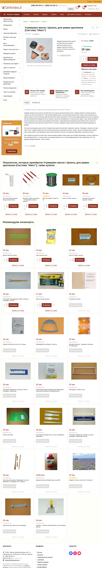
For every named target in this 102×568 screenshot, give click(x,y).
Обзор (27, 102)
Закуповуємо (7, 96)
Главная (25, 21)
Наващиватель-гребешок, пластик (46, 338)
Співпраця (40, 554)
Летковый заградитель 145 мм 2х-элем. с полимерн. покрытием (15, 384)
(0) (7, 190)
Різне (5, 100)
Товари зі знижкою (42, 556)
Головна (26, 14)
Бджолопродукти (9, 78)
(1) (73, 472)
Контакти (40, 549)
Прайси (54, 14)
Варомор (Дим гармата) (11, 122)
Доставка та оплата (74, 14)
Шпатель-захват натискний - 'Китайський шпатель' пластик (31, 194)
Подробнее (11, 135)
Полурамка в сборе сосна (77, 384)
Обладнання (7, 25)
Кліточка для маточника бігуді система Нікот (10, 193)
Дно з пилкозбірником (8, 44)
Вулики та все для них (9, 38)
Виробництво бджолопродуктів (9, 58)
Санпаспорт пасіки (74, 293)
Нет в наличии (76, 299)
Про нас (39, 546)
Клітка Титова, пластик (69, 192)
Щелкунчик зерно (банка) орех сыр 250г (48, 474)
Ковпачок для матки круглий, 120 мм (88, 193)
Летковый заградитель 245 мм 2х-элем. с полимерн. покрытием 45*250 (81, 429)
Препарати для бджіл (10, 63)
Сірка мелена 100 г (42, 249)
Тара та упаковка (9, 92)
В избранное (82, 34)
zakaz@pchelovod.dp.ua (12, 554)
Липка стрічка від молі (42, 293)
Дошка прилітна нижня (10, 249)
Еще (86, 14)
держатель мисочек (65, 55)
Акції (62, 14)
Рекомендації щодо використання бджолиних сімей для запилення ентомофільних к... (50, 384)
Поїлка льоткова (8, 429)
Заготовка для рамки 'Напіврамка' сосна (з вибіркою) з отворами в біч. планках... (16, 475)
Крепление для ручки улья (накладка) (14, 519)
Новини (36, 14)
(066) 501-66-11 (37, 5)
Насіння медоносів (9, 88)
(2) (47, 190)
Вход (89, 1)
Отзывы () (36, 102)
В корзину (92, 59)
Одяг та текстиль (9, 67)
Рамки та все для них (10, 49)
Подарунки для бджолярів (8, 83)
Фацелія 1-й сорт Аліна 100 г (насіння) (80, 474)
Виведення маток (9, 53)
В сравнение (94, 34)
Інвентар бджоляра (10, 33)
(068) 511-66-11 (51, 5)
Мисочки (44, 21)
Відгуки (44, 14)
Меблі (5, 29)
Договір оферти (42, 561)
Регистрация (97, 1)
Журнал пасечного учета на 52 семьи (14, 338)
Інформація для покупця (44, 551)
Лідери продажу (42, 559)
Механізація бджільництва (8, 20)
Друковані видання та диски (10, 73)
